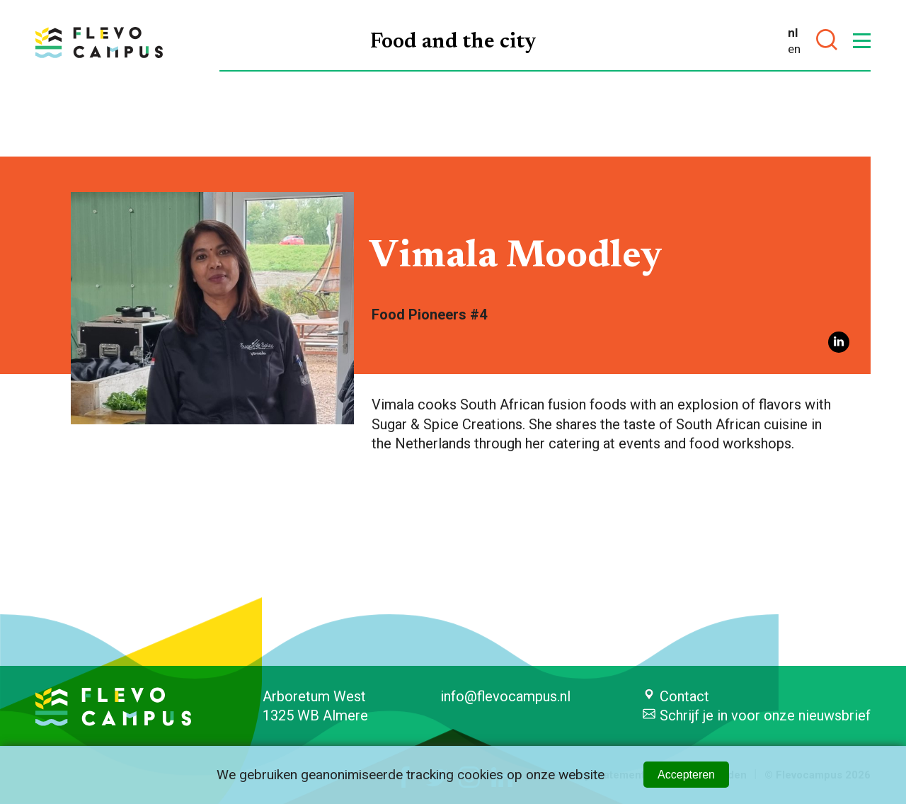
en (794, 49)
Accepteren (686, 775)
